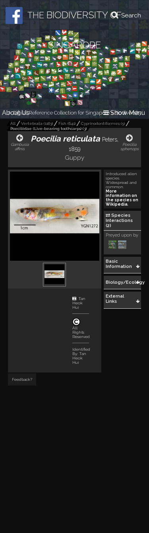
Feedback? (22, 379)
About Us (15, 113)
